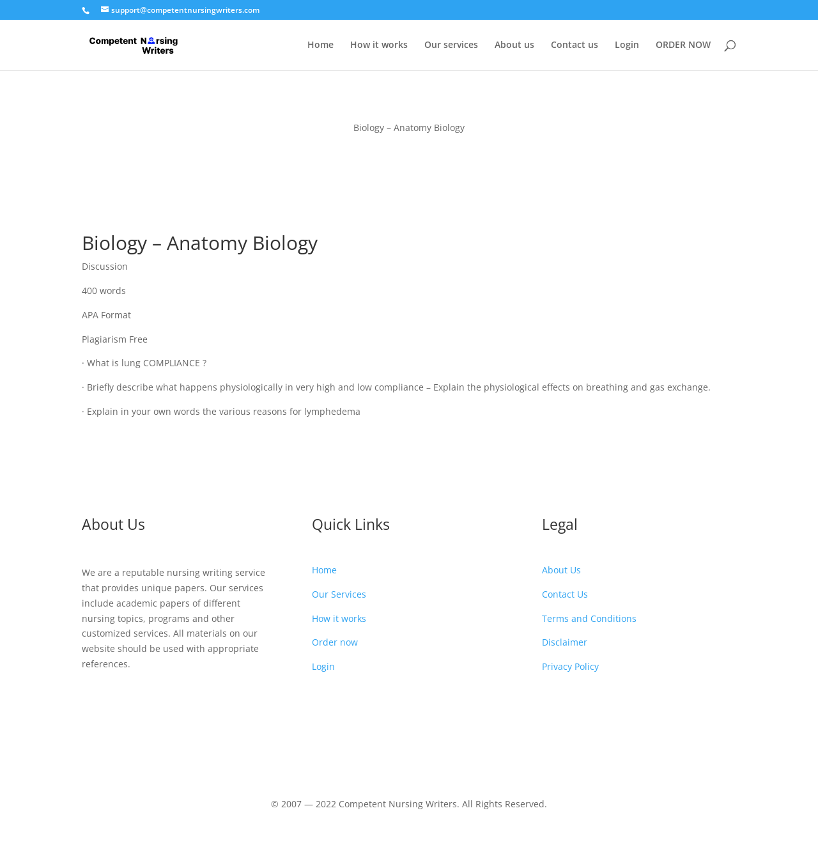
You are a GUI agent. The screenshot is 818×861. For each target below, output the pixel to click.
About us (514, 45)
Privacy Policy (570, 666)
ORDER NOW (683, 45)
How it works (379, 45)
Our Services (339, 594)
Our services (451, 45)
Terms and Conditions (589, 618)
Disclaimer (564, 642)
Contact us (574, 45)
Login (627, 45)
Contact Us (565, 594)
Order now (335, 642)
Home (320, 45)
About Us (561, 570)
